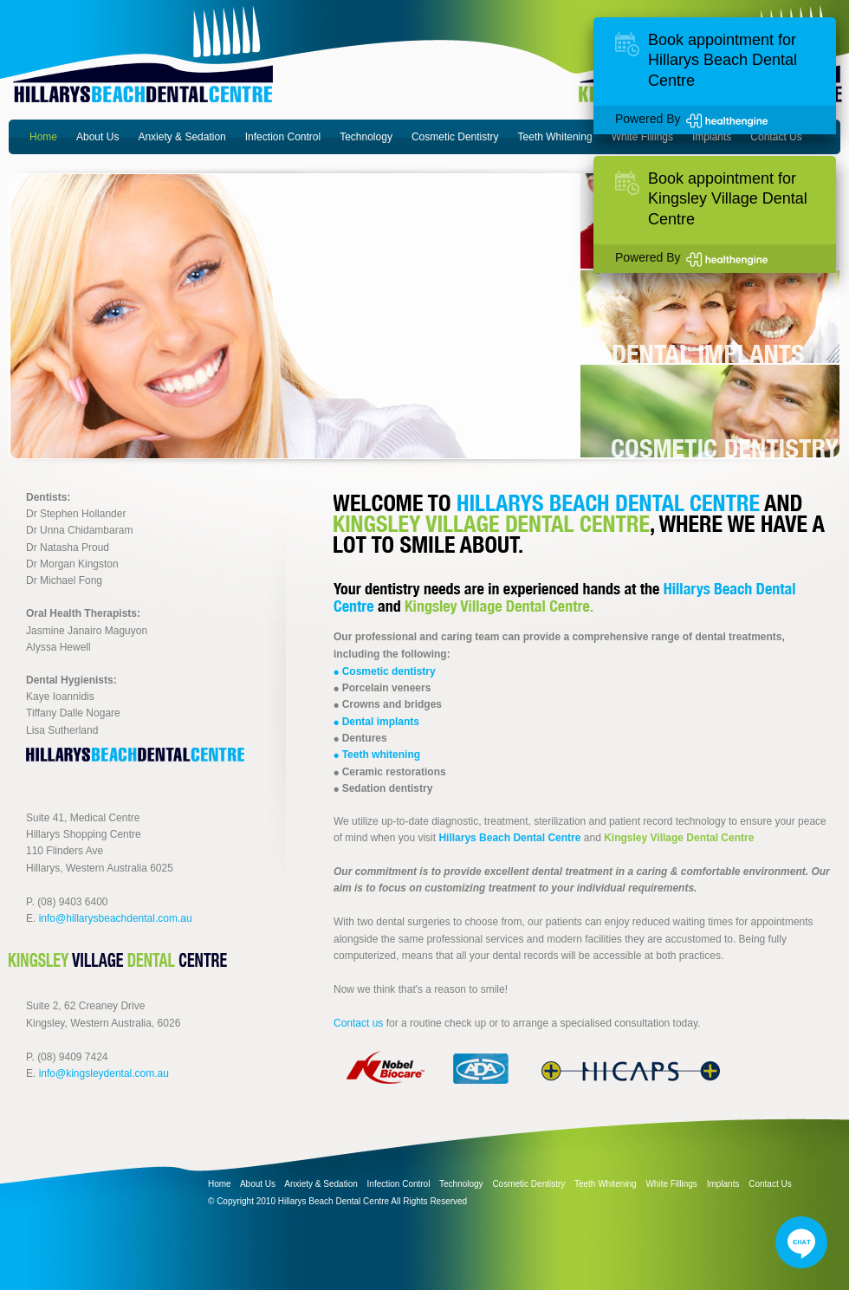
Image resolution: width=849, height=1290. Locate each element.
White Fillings (642, 137)
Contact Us (775, 137)
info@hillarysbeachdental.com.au (115, 918)
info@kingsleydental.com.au (104, 1073)
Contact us (358, 1023)
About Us (97, 137)
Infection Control (283, 137)
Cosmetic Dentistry (455, 137)
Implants (711, 137)
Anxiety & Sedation (181, 137)
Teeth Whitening (555, 137)
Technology (366, 137)
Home (43, 137)
